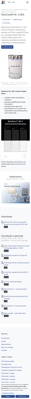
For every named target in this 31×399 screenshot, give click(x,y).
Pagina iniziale (4, 82)
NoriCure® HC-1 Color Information (15, 306)
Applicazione (17, 19)
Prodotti (12, 82)
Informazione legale (7, 361)
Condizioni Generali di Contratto (11, 370)
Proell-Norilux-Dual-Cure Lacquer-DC (15, 255)
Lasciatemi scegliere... (8, 393)
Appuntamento (6, 344)
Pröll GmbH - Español (8, 382)
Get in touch (7, 47)
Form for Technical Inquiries (13, 282)
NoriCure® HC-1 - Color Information (15, 289)
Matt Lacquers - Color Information (15, 313)
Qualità (3, 341)
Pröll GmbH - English (7, 373)
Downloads (5, 23)
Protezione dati (6, 364)
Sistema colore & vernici (21, 82)
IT (10, 2)
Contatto (4, 350)
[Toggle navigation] (27, 2)
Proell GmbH (5, 338)
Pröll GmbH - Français (8, 379)
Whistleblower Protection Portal (11, 367)
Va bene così (22, 396)
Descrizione (5, 19)
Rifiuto (8, 396)
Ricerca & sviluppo (7, 347)
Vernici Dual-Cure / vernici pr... (10, 84)
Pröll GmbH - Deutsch (8, 376)
